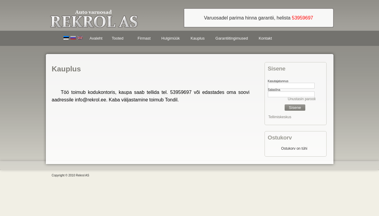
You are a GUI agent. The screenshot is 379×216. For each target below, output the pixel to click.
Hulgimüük (170, 38)
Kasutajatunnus (278, 81)
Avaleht (96, 38)
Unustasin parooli (302, 99)
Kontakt (265, 38)
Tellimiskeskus (280, 117)
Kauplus (198, 38)
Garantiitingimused (231, 38)
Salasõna (274, 90)
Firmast (144, 38)
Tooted (118, 39)
